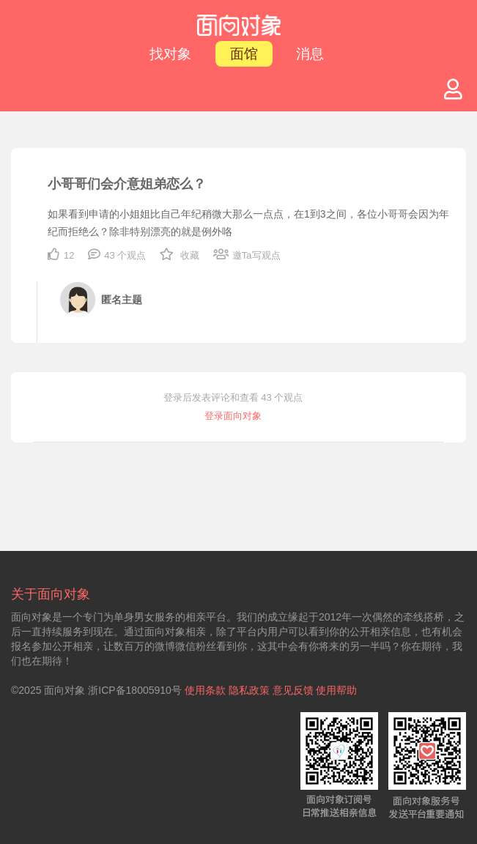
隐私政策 (249, 690)
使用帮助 (336, 690)
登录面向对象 (233, 415)
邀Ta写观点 (247, 255)
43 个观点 (117, 255)
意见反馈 (293, 690)
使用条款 (205, 690)
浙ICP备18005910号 (135, 690)
